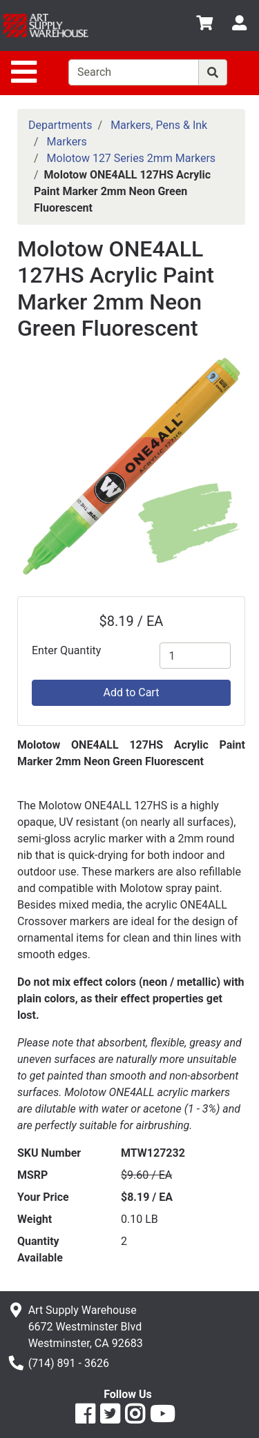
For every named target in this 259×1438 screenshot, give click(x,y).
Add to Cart (132, 692)
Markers (67, 141)
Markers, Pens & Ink (159, 125)
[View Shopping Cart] (204, 25)
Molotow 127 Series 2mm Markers (131, 158)
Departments (60, 125)
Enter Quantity (66, 650)
